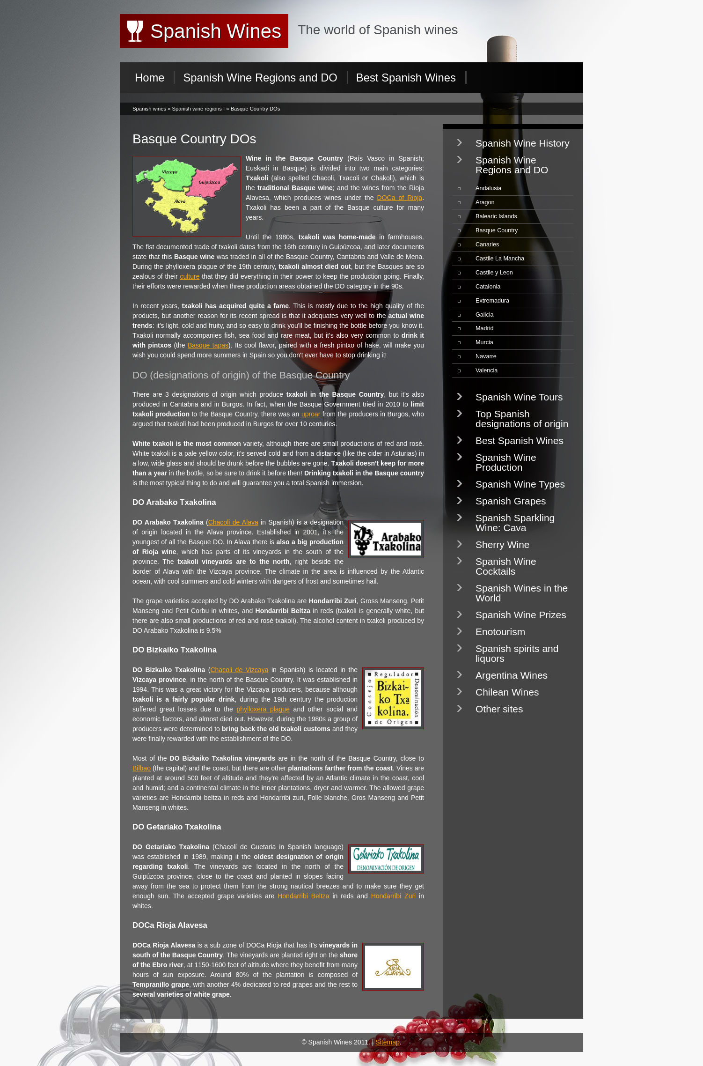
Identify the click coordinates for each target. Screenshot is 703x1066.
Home (149, 77)
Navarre (486, 356)
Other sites (499, 708)
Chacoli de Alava (233, 522)
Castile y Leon (494, 272)
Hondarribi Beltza (303, 896)
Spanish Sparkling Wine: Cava (515, 522)
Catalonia (488, 286)
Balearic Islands (496, 216)
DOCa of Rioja (400, 197)
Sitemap (387, 1042)
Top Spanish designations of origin (522, 418)
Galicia (485, 314)
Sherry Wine (503, 544)
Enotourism (500, 631)
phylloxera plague (263, 709)
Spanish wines (149, 108)
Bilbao (141, 768)
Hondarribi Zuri (393, 896)
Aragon (485, 202)
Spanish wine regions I (198, 108)
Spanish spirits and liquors (517, 653)
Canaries (487, 244)
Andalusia (488, 188)
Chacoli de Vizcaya (239, 670)
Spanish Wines (215, 31)
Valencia (487, 370)
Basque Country (497, 230)
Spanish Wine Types (520, 484)
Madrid (485, 328)
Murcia (484, 342)
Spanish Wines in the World (522, 593)
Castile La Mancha (500, 258)
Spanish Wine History (523, 143)
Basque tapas (208, 345)
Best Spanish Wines (406, 77)
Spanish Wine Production (506, 462)
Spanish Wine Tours (519, 397)
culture (189, 276)
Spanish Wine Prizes (521, 614)
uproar (310, 414)
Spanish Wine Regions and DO (260, 77)
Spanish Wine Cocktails (506, 566)
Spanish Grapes (511, 501)
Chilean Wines (507, 692)
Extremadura (492, 300)
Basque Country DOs (255, 108)
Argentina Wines (512, 675)
